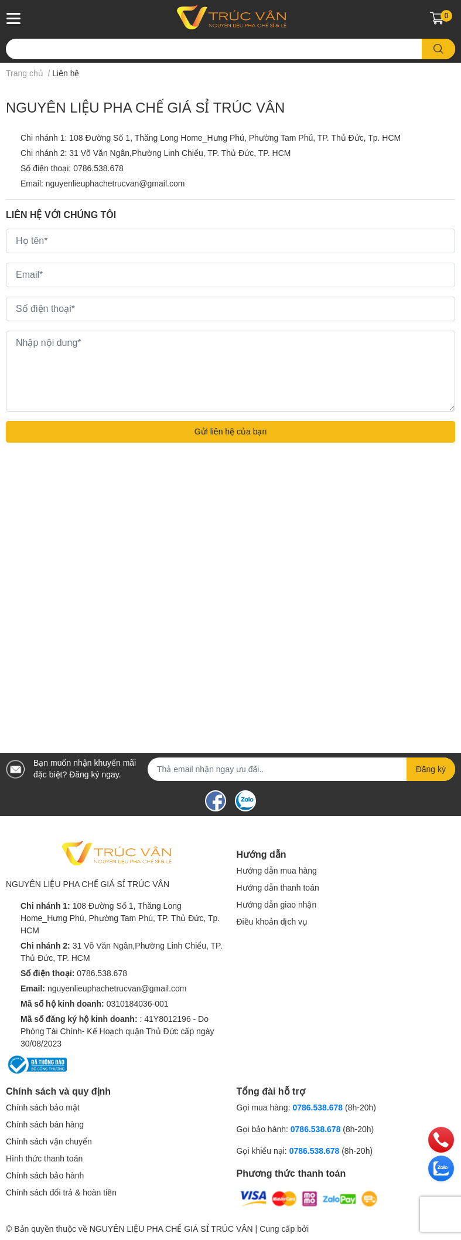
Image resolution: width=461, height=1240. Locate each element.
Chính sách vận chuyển (49, 1141)
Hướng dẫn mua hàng (277, 870)
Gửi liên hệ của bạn (230, 431)
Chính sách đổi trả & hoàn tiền (61, 1192)
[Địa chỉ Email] (301, 769)
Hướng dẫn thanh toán (278, 887)
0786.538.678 (98, 168)
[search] (438, 49)
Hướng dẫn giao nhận (277, 904)
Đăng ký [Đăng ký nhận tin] (431, 769)
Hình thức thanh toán (44, 1158)
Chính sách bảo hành (45, 1175)
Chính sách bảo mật (43, 1107)
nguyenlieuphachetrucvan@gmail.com (115, 183)
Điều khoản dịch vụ (272, 921)
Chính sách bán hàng (45, 1124)
